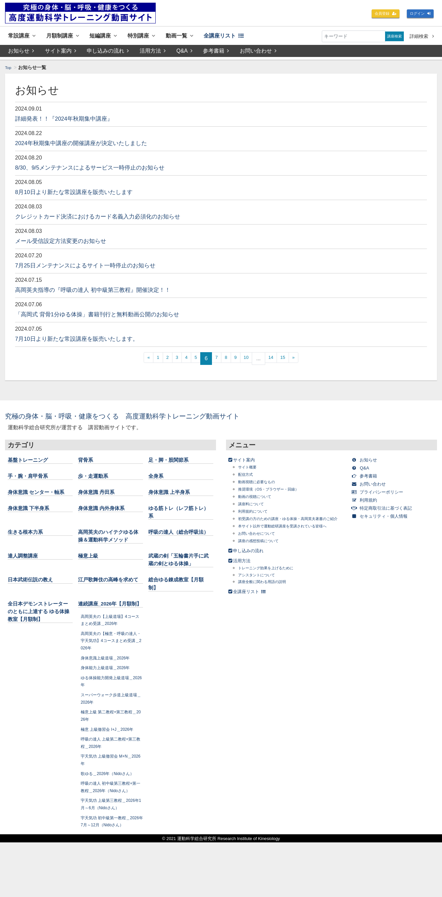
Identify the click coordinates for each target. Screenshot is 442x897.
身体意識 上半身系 (173, 493)
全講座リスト (253, 36)
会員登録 (378, 14)
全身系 (157, 477)
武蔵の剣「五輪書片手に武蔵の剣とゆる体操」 (178, 581)
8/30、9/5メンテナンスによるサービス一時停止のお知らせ (103, 169)
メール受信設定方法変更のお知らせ (68, 242)
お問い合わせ (259, 52)
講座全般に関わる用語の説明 (268, 596)
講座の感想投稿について (264, 556)
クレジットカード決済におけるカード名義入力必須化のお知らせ (112, 217)
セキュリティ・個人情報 (387, 517)
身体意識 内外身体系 (106, 517)
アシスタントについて (261, 589)
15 (293, 360)
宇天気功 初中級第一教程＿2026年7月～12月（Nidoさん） (111, 872)
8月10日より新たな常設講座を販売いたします (84, 193)
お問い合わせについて (261, 548)
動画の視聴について (259, 498)
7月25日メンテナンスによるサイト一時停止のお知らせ (97, 266)
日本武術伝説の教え (35, 604)
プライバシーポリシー (384, 493)
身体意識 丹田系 (100, 493)
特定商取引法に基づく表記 (389, 509)
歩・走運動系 (96, 477)
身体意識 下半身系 (33, 517)
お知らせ (21, 52)
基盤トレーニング (32, 461)
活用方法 (153, 52)
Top (9, 69)
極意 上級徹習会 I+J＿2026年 (112, 762)
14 (279, 360)
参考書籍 (217, 52)
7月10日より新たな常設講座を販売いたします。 (87, 340)
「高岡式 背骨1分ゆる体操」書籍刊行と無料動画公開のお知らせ (111, 315)
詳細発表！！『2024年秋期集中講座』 (73, 120)
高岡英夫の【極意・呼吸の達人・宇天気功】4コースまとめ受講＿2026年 (111, 673)
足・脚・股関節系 (172, 461)
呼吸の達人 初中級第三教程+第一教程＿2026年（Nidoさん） (111, 830)
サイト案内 (60, 52)
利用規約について (257, 512)
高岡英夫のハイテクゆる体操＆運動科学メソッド (108, 549)
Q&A (185, 52)
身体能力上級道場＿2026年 (109, 700)
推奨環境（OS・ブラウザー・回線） (276, 490)
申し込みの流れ (108, 52)
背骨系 (87, 461)
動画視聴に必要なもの (261, 483)
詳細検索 (422, 36)
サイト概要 (250, 468)
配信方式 (247, 475)
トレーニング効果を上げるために (273, 583)
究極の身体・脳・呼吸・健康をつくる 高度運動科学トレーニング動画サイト (148, 417)
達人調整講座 (26, 573)
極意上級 (90, 573)
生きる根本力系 (29, 541)
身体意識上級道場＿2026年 (109, 690)
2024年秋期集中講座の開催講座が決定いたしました (93, 144)
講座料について (254, 505)
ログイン (418, 14)
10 (251, 360)
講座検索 (392, 36)
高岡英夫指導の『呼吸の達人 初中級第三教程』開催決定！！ (106, 291)
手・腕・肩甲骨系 (32, 477)
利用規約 (368, 501)
